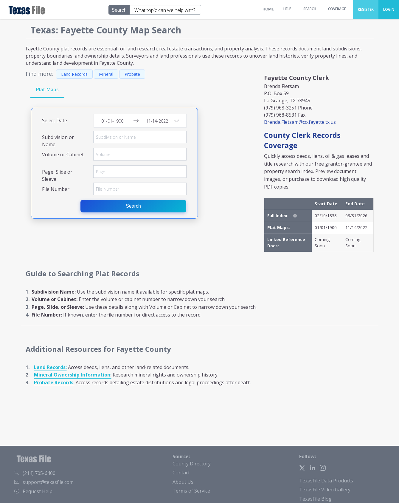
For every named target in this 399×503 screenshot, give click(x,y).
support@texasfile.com (44, 482)
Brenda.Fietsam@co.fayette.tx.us (300, 122)
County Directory (192, 463)
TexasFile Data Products (326, 480)
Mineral (106, 74)
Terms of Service (191, 490)
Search (133, 206)
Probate (132, 74)
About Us (183, 482)
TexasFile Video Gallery (324, 489)
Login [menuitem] (388, 9)
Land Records (74, 74)
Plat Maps (47, 89)
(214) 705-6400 (34, 473)
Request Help (33, 491)
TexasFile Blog (315, 499)
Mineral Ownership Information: (72, 374)
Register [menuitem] (366, 9)
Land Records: (50, 367)
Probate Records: (54, 382)
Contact (181, 472)
